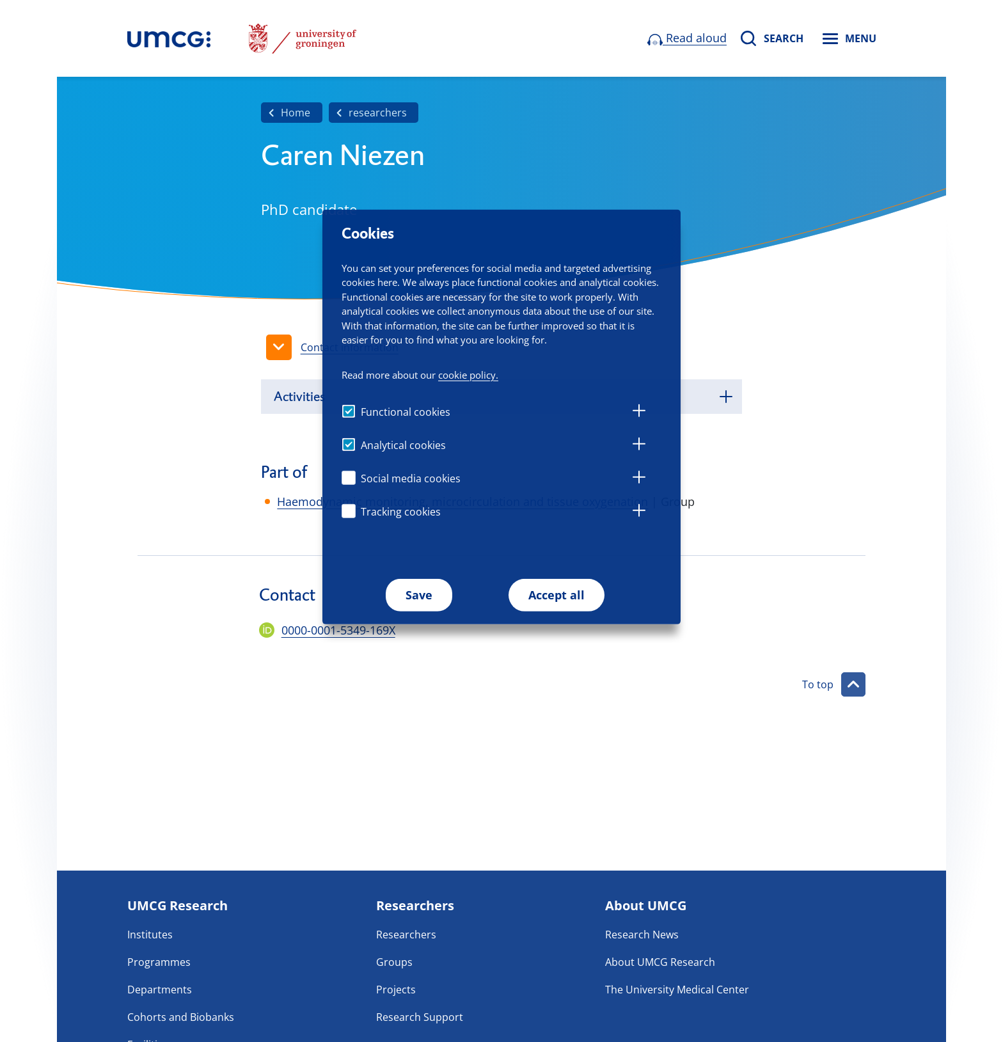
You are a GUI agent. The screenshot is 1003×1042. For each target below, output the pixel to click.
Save (419, 595)
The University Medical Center (677, 990)
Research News (642, 935)
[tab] (639, 412)
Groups (394, 962)
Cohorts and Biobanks (180, 1017)
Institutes (150, 935)
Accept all (556, 595)
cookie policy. (468, 374)
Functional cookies (405, 412)
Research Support (419, 1017)
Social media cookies (411, 478)
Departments (159, 990)
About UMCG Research (660, 962)
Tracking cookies (401, 512)
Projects (396, 990)
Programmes (159, 962)
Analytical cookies (403, 445)
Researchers (406, 935)
